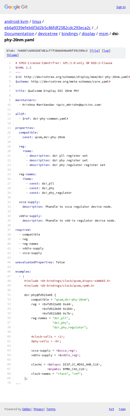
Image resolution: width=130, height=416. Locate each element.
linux (36, 21)
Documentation (19, 33)
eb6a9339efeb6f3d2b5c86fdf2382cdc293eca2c (47, 27)
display (88, 33)
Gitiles (26, 409)
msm (103, 33)
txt (111, 409)
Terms (51, 409)
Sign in (121, 7)
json (122, 409)
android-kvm (16, 21)
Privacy (38, 409)
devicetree (48, 33)
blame (12, 55)
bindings (69, 33)
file (94, 51)
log (106, 51)
